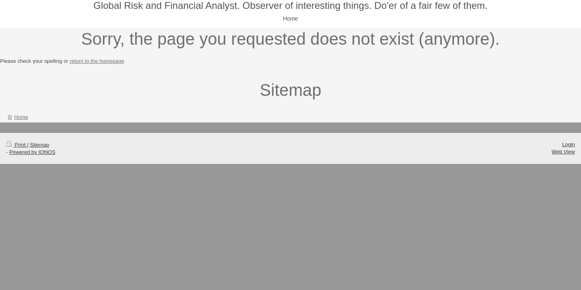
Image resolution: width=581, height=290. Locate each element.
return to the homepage (97, 61)
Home (21, 117)
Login (568, 144)
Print (16, 145)
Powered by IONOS (32, 152)
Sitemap (39, 145)
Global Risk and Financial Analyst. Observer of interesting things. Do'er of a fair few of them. (290, 5)
